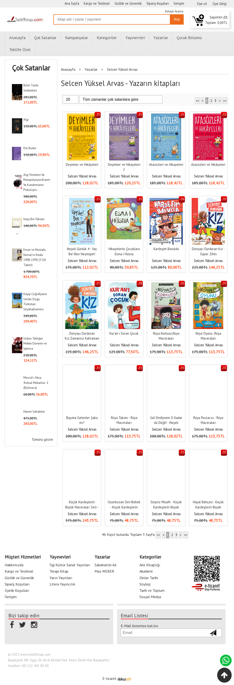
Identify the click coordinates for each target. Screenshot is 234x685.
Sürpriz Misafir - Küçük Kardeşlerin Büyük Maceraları (166, 507)
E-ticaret (109, 678)
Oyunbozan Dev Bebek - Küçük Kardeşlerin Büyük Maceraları (124, 507)
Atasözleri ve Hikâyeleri (208, 164)
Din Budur (29, 148)
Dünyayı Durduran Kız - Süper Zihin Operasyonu (208, 254)
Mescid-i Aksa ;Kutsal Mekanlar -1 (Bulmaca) (35, 383)
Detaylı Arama (174, 11)
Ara (176, 19)
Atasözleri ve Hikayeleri (166, 164)
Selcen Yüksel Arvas (82, 176)
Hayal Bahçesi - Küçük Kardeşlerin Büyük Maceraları (208, 507)
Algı (26, 120)
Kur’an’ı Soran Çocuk (124, 333)
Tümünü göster (42, 439)
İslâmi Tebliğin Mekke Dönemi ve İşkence (35, 344)
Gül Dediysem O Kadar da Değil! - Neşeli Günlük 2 (166, 422)
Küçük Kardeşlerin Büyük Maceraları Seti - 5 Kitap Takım (82, 507)
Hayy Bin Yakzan (33, 219)
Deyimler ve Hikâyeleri (82, 164)
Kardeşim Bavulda (166, 249)
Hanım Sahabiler (34, 412)
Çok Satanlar (31, 68)
